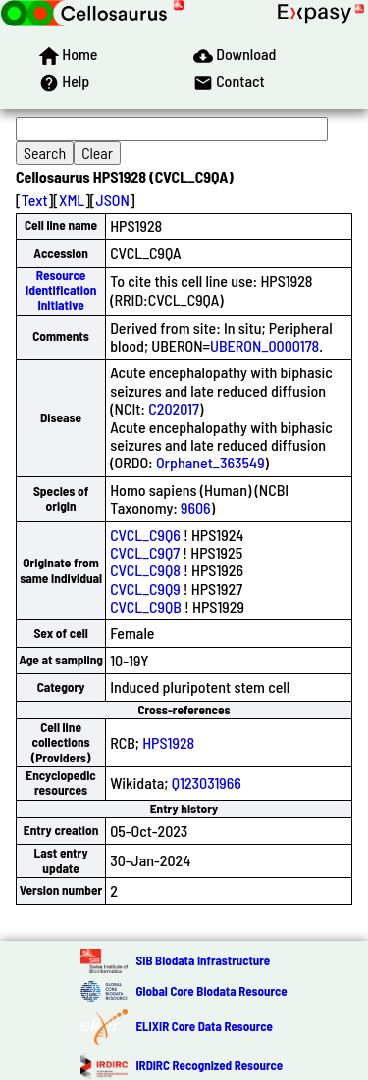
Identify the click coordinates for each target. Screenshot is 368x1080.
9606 (196, 507)
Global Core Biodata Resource (211, 991)
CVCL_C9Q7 (145, 552)
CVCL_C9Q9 (145, 588)
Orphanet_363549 (210, 462)
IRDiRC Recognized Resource (209, 1065)
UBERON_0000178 (264, 345)
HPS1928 (168, 742)
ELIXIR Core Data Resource (203, 1026)
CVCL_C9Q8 (145, 570)
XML (71, 199)
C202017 (173, 408)
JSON (113, 199)
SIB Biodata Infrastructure (202, 960)
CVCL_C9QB (146, 606)
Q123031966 (206, 782)
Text (35, 199)
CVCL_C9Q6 (145, 534)
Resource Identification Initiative (61, 291)
